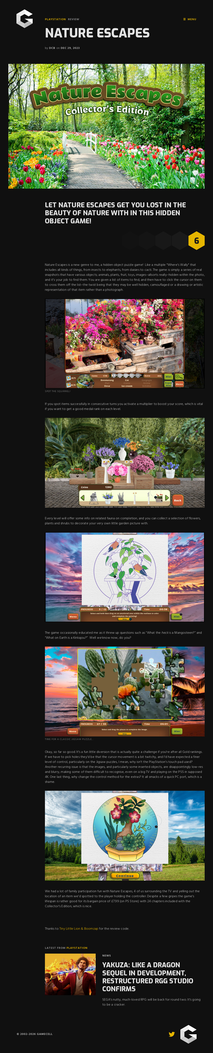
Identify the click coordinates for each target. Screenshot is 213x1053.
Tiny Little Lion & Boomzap (78, 929)
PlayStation (55, 19)
